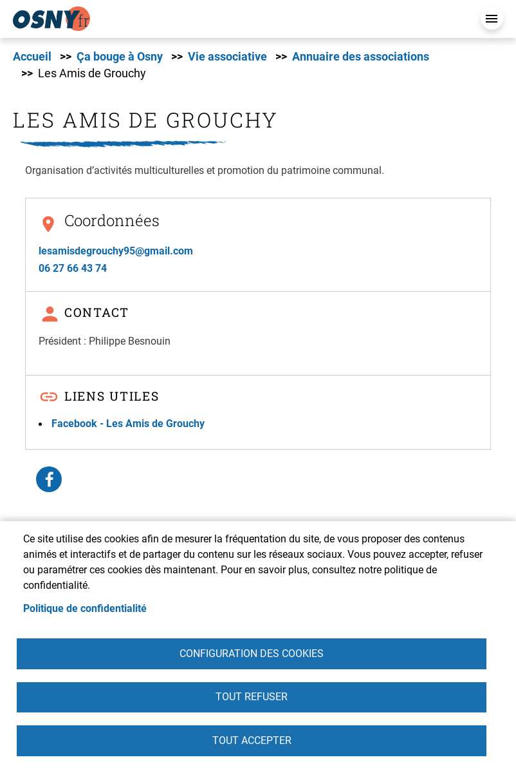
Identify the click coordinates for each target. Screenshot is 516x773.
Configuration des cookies (252, 653)
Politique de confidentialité (85, 608)
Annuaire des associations (360, 56)
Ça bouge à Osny (120, 56)
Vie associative (227, 56)
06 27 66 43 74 (73, 268)
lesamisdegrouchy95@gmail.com (116, 251)
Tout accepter (251, 740)
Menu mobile (492, 18)
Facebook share (49, 479)
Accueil (32, 56)
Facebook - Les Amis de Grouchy (128, 423)
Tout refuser (252, 697)
